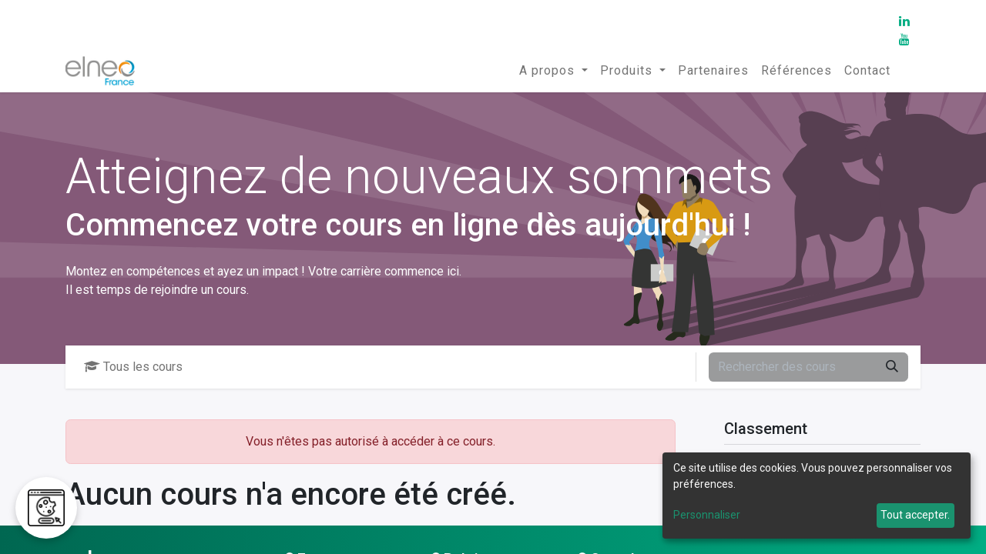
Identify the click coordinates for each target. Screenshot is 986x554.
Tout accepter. (915, 515)
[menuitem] (553, 70)
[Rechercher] (892, 367)
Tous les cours (133, 366)
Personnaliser (706, 515)
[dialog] (816, 495)
